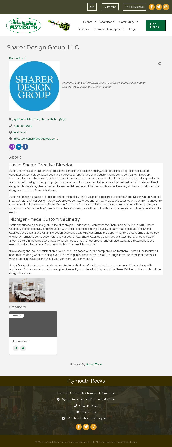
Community (126, 21)
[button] (110, 6)
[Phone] (16, 348)
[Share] (159, 64)
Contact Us (89, 412)
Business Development (108, 29)
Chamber (105, 21)
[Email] (23, 348)
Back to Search (17, 58)
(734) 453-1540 (88, 405)
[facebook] (25, 147)
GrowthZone (94, 364)
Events (87, 21)
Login (132, 29)
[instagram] (12, 147)
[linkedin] (19, 147)
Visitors (83, 29)
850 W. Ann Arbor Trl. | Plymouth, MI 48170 (88, 399)
